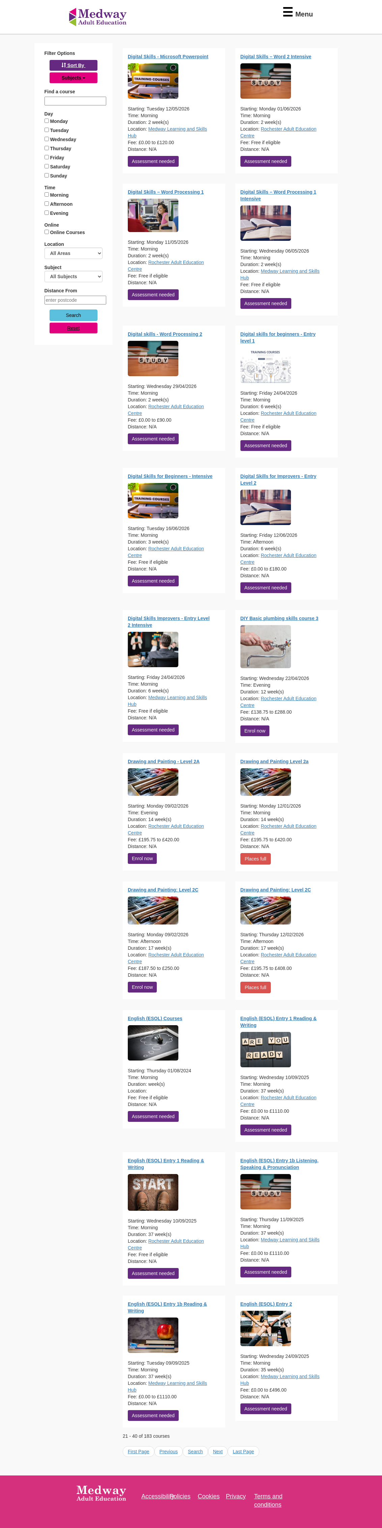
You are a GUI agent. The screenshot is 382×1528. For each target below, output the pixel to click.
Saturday (60, 166)
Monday (59, 121)
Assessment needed (153, 161)
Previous (168, 1451)
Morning (59, 195)
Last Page (243, 1451)
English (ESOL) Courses (155, 1018)
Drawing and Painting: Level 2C (163, 889)
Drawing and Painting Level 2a (274, 761)
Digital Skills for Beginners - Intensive (170, 476)
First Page (138, 1451)
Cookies (208, 1496)
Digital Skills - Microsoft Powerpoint (168, 56)
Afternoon (61, 204)
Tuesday (59, 130)
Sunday (58, 175)
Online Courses (67, 232)
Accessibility (157, 1496)
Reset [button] (73, 328)
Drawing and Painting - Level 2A (164, 761)
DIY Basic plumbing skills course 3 (279, 618)
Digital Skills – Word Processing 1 (166, 192)
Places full (255, 858)
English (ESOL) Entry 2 (266, 1304)
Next (218, 1451)
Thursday (60, 148)
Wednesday (63, 139)
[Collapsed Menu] (294, 12)
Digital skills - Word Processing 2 (165, 334)
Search (195, 1451)
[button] (74, 65)
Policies (180, 1496)
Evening (59, 213)
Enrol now (254, 731)
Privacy (236, 1496)
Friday (57, 157)
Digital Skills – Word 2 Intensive (276, 56)
